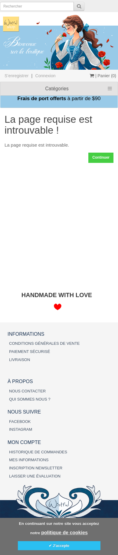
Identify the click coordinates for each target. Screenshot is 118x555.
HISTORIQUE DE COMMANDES (38, 452)
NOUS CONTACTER (27, 391)
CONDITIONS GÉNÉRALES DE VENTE (44, 343)
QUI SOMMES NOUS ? (30, 399)
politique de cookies (64, 532)
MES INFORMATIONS (28, 460)
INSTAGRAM (20, 429)
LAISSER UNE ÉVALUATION (35, 476)
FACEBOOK (20, 421)
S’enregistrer (16, 75)
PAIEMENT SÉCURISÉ (29, 351)
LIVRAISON (19, 359)
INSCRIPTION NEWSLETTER (35, 468)
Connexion (45, 75)
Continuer (101, 157)
